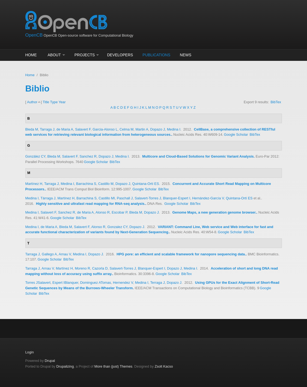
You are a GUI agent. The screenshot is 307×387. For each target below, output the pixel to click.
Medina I (173, 129)
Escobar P (119, 212)
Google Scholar (236, 134)
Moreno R (82, 268)
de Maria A (64, 129)
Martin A (141, 129)
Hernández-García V (208, 198)
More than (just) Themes (113, 366)
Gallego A (49, 254)
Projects (84, 55)
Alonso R (103, 212)
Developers (120, 55)
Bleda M (31, 129)
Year (62, 102)
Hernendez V (123, 282)
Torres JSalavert (37, 282)
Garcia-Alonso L (105, 129)
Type (54, 102)
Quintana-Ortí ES (145, 184)
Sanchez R (88, 156)
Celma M (126, 129)
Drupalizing (65, 366)
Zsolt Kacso (164, 366)
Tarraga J (47, 129)
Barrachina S (86, 184)
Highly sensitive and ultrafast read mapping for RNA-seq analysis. (90, 204)
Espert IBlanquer (65, 282)
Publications (156, 55)
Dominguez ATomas (95, 282)
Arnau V (65, 254)
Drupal (50, 361)
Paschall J (125, 198)
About (54, 55)
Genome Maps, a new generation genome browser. (214, 212)
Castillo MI (107, 198)
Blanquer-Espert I (176, 198)
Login (29, 352)
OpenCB (34, 35)
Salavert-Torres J (148, 198)
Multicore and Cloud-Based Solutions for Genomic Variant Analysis (198, 156)
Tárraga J (47, 198)
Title (46, 102)
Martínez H (34, 184)
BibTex (276, 102)
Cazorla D (100, 268)
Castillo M (106, 184)
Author (32, 102)
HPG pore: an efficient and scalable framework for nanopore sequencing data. (181, 254)
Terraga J (157, 282)
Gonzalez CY (117, 227)
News (185, 55)
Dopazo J (157, 129)
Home (31, 55)
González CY (35, 156)
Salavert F (83, 129)
